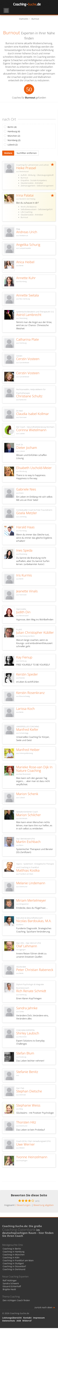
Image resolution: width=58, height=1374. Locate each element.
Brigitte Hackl (9, 1289)
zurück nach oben (45, 1307)
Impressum (39, 1317)
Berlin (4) (12, 127)
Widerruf (26, 1320)
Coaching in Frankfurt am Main (18, 1260)
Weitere (8, 153)
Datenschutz (8, 1320)
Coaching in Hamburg (13, 1251)
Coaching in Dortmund (14, 1269)
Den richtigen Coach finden (16, 1300)
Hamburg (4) (14, 131)
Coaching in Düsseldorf (14, 1266)
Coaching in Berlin (12, 1248)
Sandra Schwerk (11, 1283)
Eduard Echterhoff (12, 1286)
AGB (19, 1320)
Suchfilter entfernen (27, 153)
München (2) (14, 135)
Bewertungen (22, 1205)
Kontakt (27, 1317)
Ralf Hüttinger (10, 1280)
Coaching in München (14, 1254)
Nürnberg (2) (14, 140)
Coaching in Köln (11, 1257)
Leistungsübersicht (12, 1317)
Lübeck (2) (13, 144)
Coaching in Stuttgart (13, 1263)
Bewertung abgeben (43, 1205)
